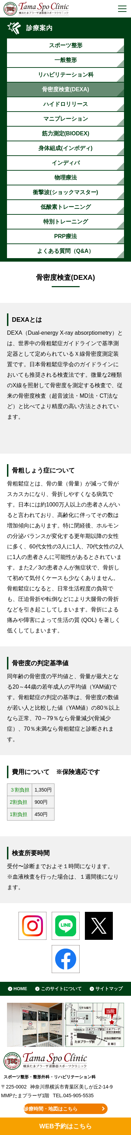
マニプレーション (65, 119)
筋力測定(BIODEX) (65, 133)
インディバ (66, 163)
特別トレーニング (65, 222)
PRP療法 (65, 236)
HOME (20, 988)
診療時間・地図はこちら (51, 1109)
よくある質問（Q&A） (65, 251)
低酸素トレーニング (66, 207)
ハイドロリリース (65, 104)
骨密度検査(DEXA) (65, 89)
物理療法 (65, 177)
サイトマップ (109, 988)
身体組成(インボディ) (65, 148)
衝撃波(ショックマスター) (65, 192)
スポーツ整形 (65, 45)
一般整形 (65, 60)
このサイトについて (61, 988)
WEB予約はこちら (65, 1126)
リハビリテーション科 (66, 75)
